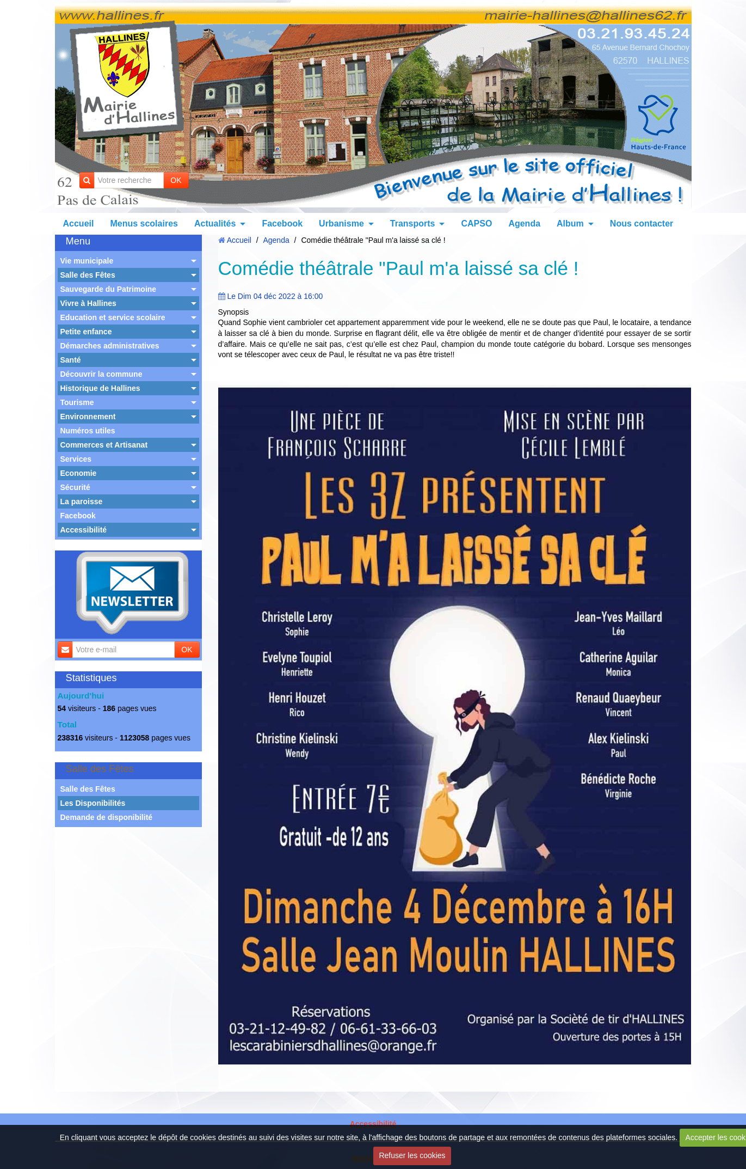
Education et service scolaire (112, 317)
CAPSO (476, 223)
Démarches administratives (109, 345)
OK (175, 180)
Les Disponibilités (93, 803)
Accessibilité (83, 529)
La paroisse (81, 501)
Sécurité (75, 487)
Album (570, 223)
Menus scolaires (144, 223)
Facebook (282, 223)
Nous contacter (641, 223)
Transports (412, 223)
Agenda (524, 223)
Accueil (78, 223)
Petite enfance (86, 331)
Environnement (88, 416)
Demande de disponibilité (106, 817)
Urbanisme (341, 223)
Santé (70, 360)
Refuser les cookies (412, 1155)
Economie (78, 473)
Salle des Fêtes (87, 275)
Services (76, 459)
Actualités (215, 223)
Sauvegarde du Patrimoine (108, 289)
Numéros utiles (87, 430)
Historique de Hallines (100, 388)
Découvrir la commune (101, 374)
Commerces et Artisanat (104, 444)
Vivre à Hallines (88, 303)
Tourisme (77, 402)
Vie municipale (87, 260)
